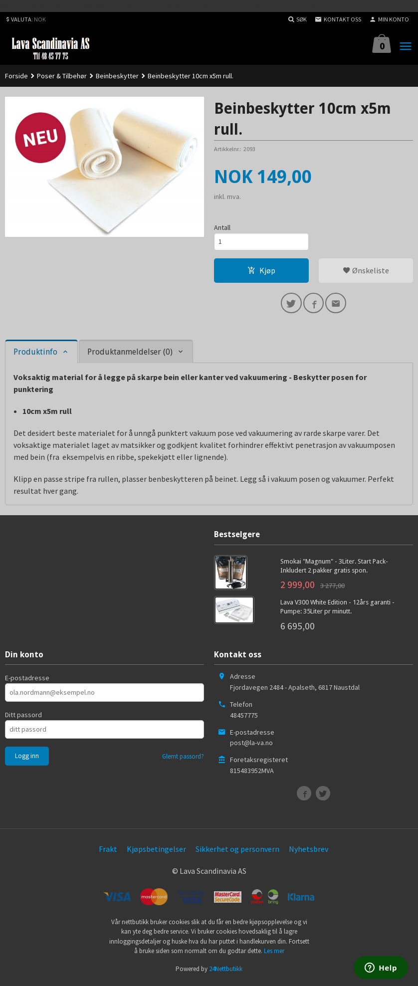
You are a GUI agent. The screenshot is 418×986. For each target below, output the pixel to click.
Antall (222, 227)
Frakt (108, 851)
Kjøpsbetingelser (156, 851)
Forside (16, 75)
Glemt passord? (183, 759)
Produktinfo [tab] (35, 354)
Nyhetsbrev (308, 851)
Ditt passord (23, 717)
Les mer (274, 953)
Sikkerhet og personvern (237, 851)
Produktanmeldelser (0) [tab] (130, 354)
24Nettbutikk (225, 971)
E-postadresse (27, 680)
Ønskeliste (366, 271)
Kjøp (261, 271)
